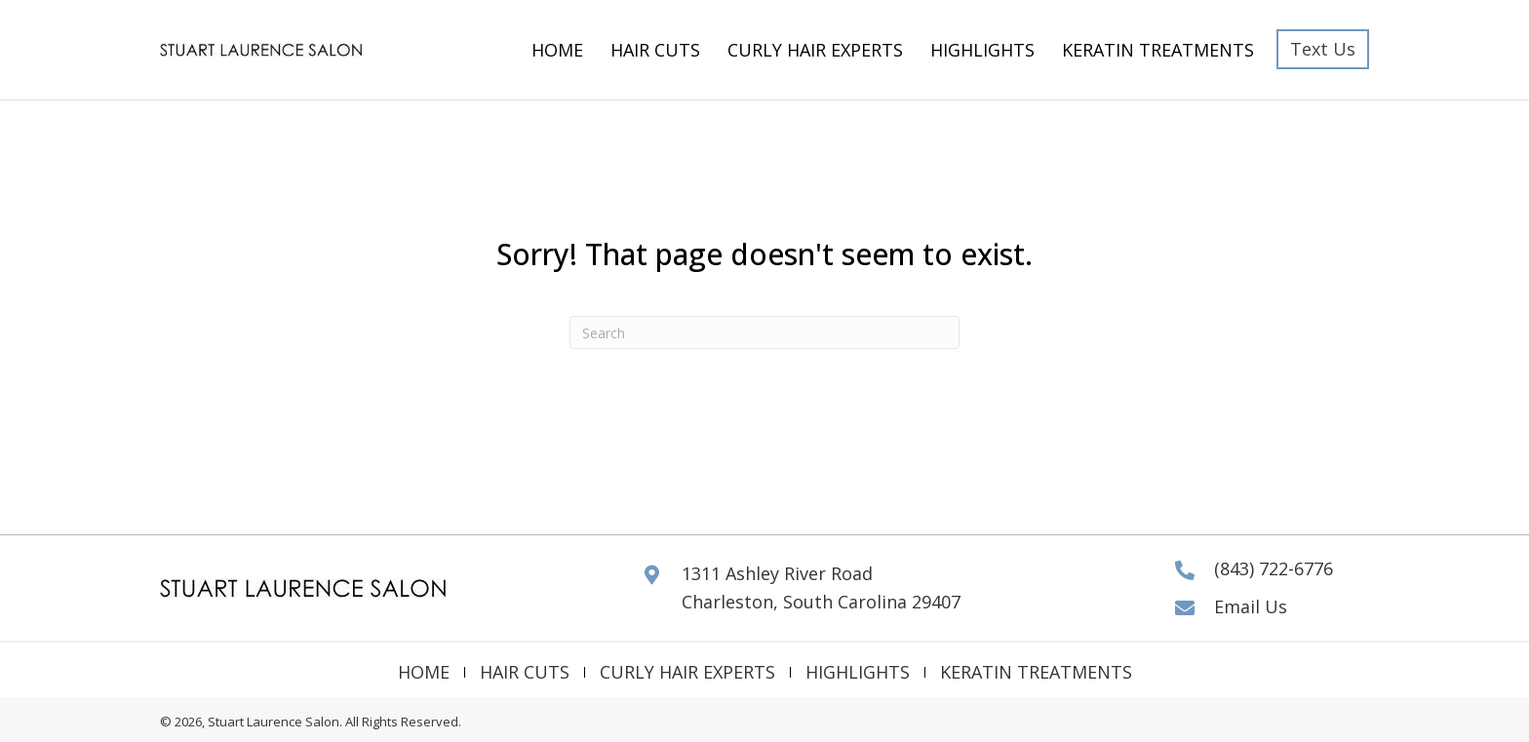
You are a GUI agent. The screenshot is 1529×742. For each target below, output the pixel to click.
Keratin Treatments (1036, 672)
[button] (1322, 49)
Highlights (857, 672)
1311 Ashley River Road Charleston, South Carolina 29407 (821, 587)
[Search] (764, 332)
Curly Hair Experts (687, 672)
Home (424, 672)
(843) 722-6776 (1273, 568)
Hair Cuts (524, 672)
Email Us (1250, 606)
